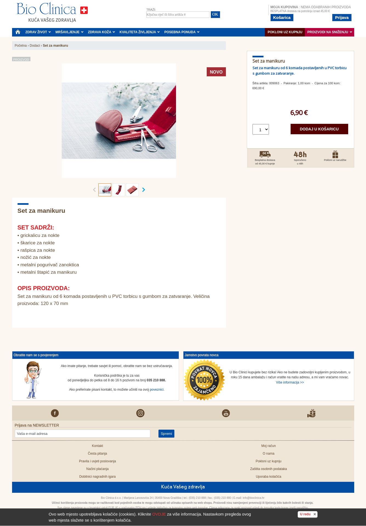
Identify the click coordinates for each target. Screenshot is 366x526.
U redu (308, 514)
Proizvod (21, 59)
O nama (268, 453)
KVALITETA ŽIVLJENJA (140, 32)
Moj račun (268, 446)
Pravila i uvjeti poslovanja (97, 461)
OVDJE (159, 514)
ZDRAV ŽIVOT (38, 32)
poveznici (156, 389)
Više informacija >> (290, 382)
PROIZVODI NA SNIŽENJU (329, 32)
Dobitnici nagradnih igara (97, 477)
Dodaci (35, 45)
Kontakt (97, 446)
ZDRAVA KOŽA (101, 32)
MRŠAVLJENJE (69, 32)
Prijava (341, 17)
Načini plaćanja (97, 469)
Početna (21, 45)
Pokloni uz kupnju (285, 32)
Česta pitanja (97, 453)
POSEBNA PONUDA (181, 32)
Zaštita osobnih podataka (268, 469)
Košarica (282, 17)
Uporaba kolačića (268, 477)
